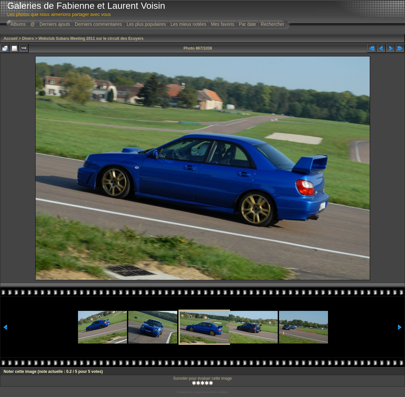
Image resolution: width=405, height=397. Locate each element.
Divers (28, 38)
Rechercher (272, 24)
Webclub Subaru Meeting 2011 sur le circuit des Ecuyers (91, 38)
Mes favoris (222, 24)
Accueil (11, 38)
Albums (18, 24)
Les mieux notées (188, 24)
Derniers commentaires (98, 24)
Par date (247, 24)
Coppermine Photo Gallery (210, 392)
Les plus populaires (146, 24)
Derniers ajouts (54, 24)
